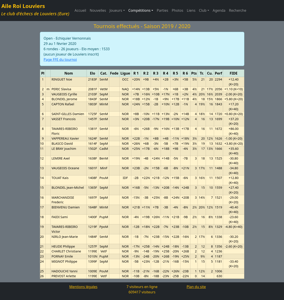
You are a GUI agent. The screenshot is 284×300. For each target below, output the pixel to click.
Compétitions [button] (139, 10)
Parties (162, 10)
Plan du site (196, 286)
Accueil (80, 10)
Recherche (237, 10)
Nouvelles (98, 10)
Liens (191, 10)
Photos (177, 10)
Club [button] (203, 10)
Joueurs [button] (115, 10)
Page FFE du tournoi (60, 59)
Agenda (219, 10)
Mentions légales (83, 286)
